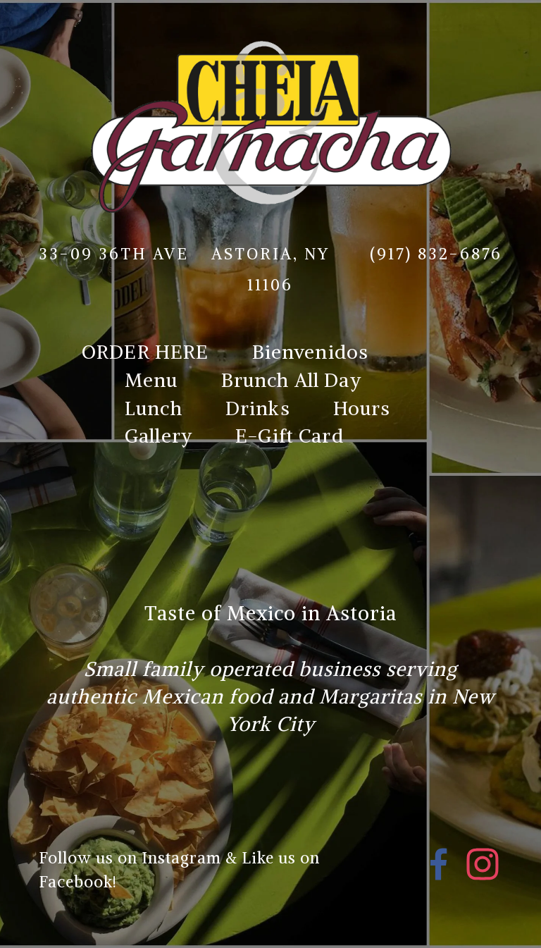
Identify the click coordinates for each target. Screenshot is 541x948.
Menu (151, 380)
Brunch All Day (291, 380)
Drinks (257, 408)
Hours (362, 408)
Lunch (153, 408)
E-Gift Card (289, 436)
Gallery (158, 436)
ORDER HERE (145, 352)
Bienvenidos (310, 352)
